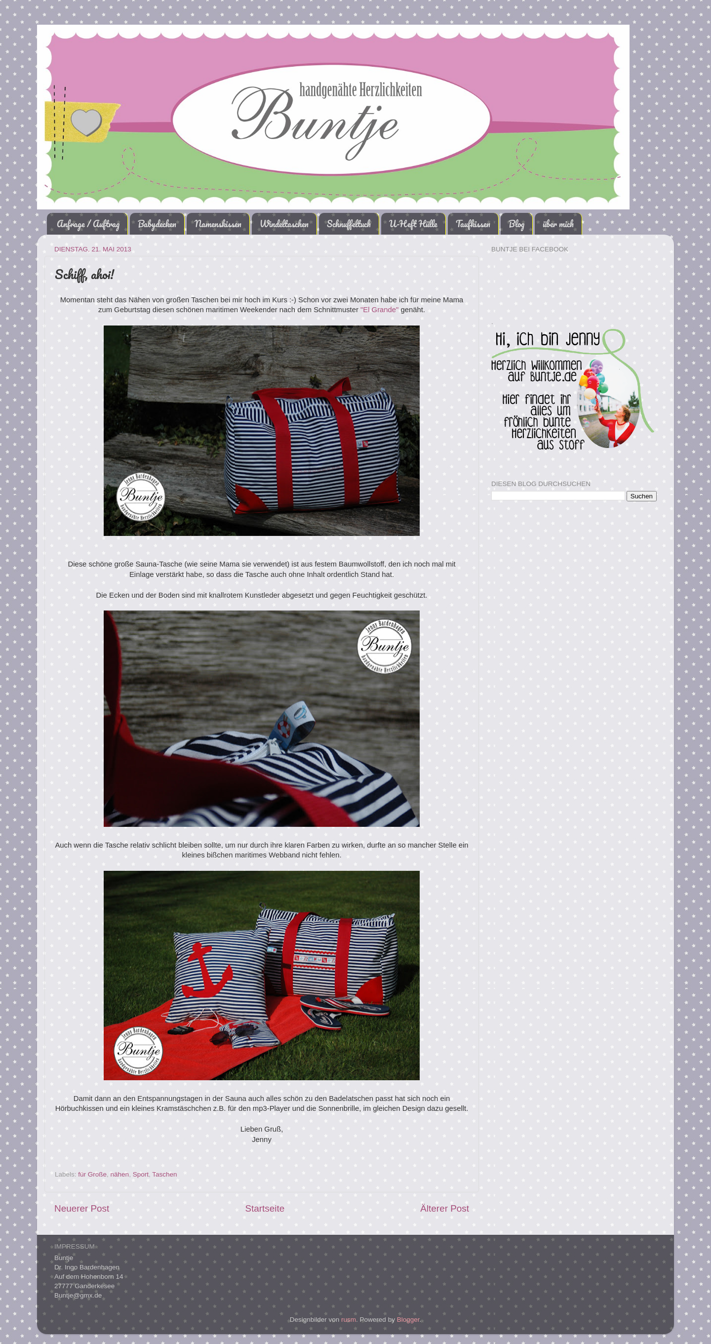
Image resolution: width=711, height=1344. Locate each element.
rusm (348, 1319)
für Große (92, 1174)
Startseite (264, 1208)
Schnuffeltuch (349, 224)
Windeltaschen (284, 224)
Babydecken (157, 224)
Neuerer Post (81, 1208)
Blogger (408, 1319)
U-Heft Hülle (413, 224)
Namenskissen (218, 224)
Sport (141, 1174)
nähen (120, 1174)
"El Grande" (379, 310)
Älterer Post (444, 1208)
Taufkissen (473, 224)
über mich (558, 224)
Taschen (164, 1174)
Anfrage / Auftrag (88, 224)
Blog (516, 224)
